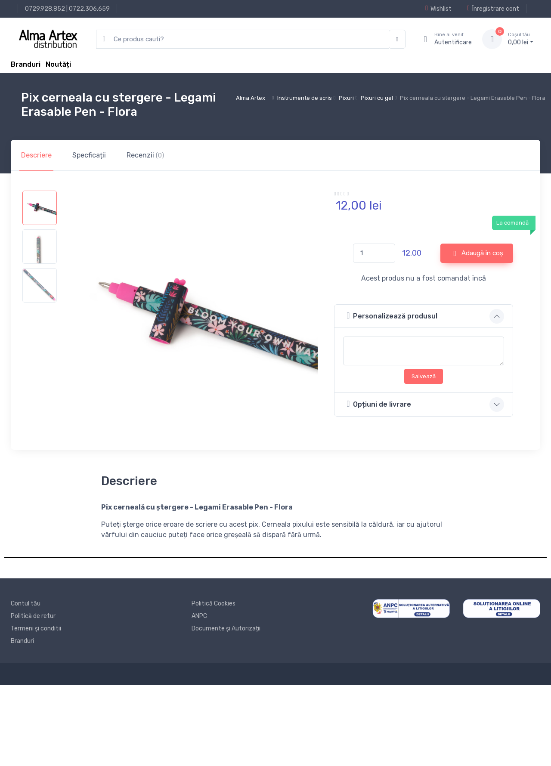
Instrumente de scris (304, 98)
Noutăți (58, 64)
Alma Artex (250, 98)
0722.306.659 (89, 8)
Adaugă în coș (479, 253)
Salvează (424, 376)
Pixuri (346, 98)
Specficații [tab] (89, 155)
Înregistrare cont (493, 8)
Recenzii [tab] (145, 155)
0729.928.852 (45, 8)
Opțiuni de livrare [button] (379, 403)
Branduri (25, 64)
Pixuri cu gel (377, 98)
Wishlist (438, 8)
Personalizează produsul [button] (392, 315)
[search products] (242, 39)
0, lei (520, 38)
